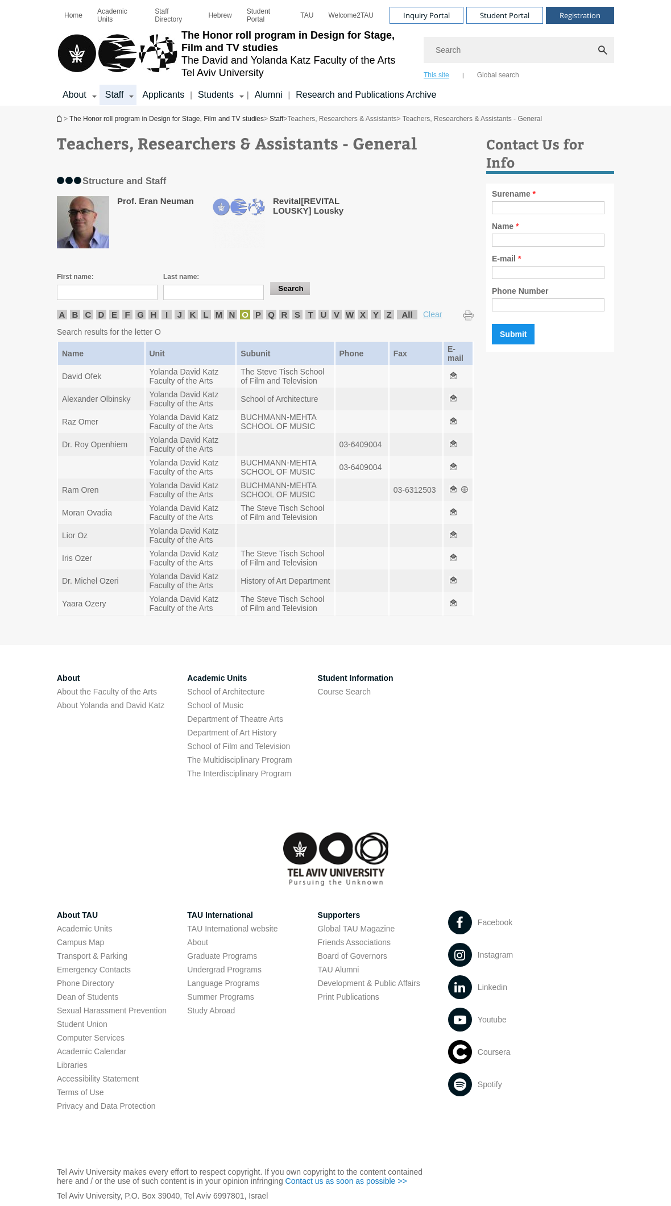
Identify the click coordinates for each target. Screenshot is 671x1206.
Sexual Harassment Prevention (112, 1010)
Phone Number (520, 291)
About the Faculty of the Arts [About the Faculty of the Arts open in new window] (107, 691)
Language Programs (223, 983)
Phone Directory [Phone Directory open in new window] (85, 983)
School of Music (215, 705)
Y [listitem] (376, 314)
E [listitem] (114, 314)
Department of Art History (231, 732)
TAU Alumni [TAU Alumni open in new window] (338, 969)
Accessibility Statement (98, 1078)
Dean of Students (87, 996)
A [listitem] (62, 314)
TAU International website (232, 928)
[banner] (335, 53)
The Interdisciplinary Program (239, 773)
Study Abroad (211, 1010)
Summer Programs (220, 996)
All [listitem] (406, 314)
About (197, 942)
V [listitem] (336, 314)
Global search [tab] (498, 75)
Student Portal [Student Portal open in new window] (258, 15)
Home (73, 15)
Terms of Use (80, 1092)
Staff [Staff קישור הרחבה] (114, 94)
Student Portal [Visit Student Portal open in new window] (504, 15)
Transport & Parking (92, 955)
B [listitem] (75, 314)
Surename (514, 193)
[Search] (519, 50)
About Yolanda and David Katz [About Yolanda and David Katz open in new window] (110, 705)
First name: (75, 277)
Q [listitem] (271, 314)
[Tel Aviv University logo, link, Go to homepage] (234, 54)
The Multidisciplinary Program (239, 759)
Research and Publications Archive (366, 94)
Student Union (82, 1024)
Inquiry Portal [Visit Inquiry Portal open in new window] (426, 15)
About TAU (77, 915)
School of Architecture (225, 691)
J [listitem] (179, 314)
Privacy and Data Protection (106, 1106)
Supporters (339, 915)
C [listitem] (88, 314)
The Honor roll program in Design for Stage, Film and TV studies (60, 118)
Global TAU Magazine (356, 928)
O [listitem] (245, 314)
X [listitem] (363, 314)
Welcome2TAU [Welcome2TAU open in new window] (351, 15)
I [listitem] (166, 314)
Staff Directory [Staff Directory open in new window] (168, 15)
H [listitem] (154, 314)
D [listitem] (101, 314)
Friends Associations (354, 942)
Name (505, 226)
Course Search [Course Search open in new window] (344, 691)
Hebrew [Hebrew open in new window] (219, 15)
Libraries (72, 1065)
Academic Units (112, 15)
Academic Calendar (91, 1051)
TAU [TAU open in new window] (306, 15)
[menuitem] (73, 15)
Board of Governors (352, 955)
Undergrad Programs (224, 969)
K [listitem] (193, 314)
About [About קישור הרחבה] (74, 94)
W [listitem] (350, 314)
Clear (432, 314)
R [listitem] (284, 314)
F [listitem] (127, 314)
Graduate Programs (222, 955)
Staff (276, 119)
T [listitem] (310, 314)
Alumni (269, 94)
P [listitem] (258, 314)
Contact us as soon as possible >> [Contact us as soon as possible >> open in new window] (346, 1181)
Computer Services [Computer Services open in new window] (91, 1037)
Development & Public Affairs (369, 983)
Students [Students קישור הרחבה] (216, 94)
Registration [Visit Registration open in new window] (580, 15)
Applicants (163, 94)
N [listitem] (232, 314)
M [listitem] (219, 314)
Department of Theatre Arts (235, 718)
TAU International (220, 915)
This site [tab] (436, 75)
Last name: (181, 277)
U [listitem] (324, 314)
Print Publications (348, 996)
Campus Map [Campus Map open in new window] (80, 942)
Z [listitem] (388, 314)
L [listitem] (205, 314)
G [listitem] (140, 314)
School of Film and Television (238, 746)
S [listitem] (297, 314)
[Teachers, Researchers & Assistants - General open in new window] (453, 376)
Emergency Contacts (94, 969)
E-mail (506, 258)
